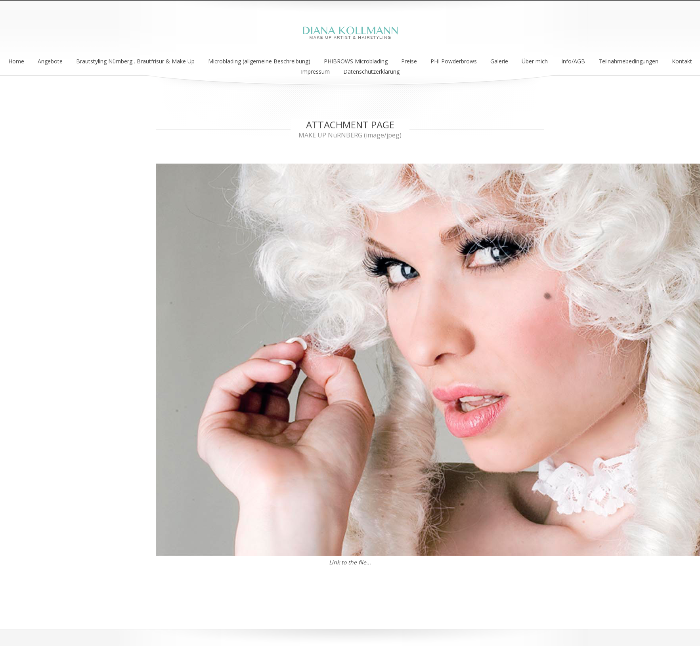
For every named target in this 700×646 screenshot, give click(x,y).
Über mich (535, 61)
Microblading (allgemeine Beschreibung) (259, 61)
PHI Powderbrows (453, 61)
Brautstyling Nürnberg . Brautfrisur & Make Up (135, 61)
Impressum (315, 71)
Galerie (499, 61)
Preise (409, 61)
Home (16, 61)
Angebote (50, 61)
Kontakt (682, 61)
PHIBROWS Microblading (356, 61)
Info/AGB (573, 61)
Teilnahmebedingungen (628, 61)
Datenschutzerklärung (371, 71)
